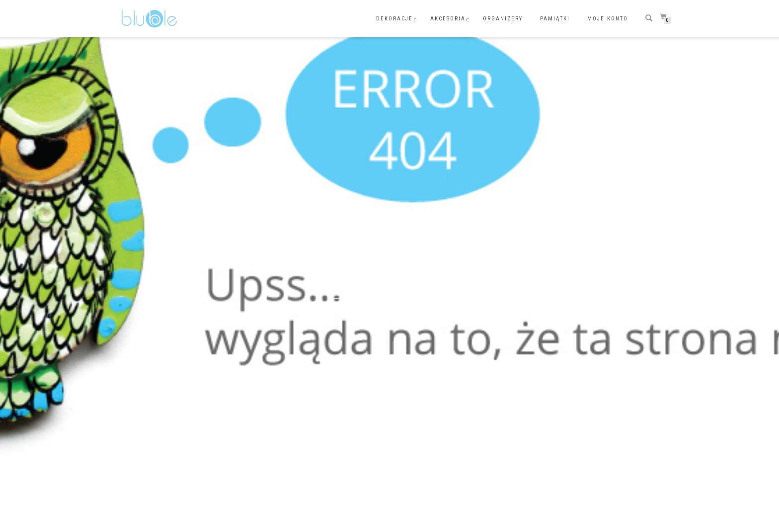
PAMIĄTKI (555, 18)
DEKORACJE (394, 18)
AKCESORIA (448, 18)
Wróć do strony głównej (389, 290)
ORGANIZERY (503, 18)
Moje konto (607, 18)
